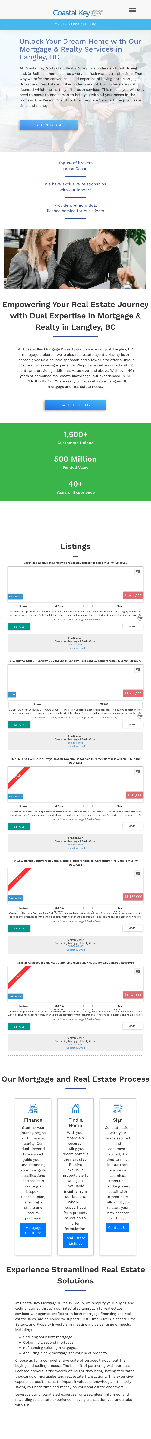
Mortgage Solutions (33, 1230)
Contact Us (117, 1227)
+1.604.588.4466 (82, 24)
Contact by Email (75, 648)
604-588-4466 (75, 644)
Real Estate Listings (75, 1240)
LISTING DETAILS (19, 626)
